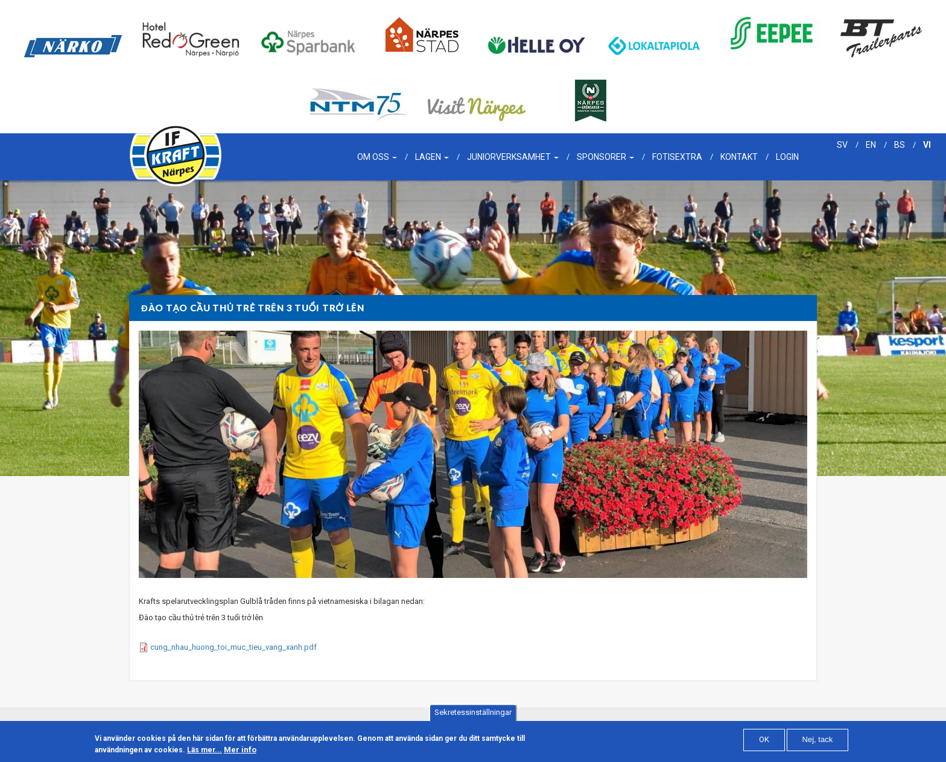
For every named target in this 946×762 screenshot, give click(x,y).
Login (787, 157)
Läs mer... (204, 751)
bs (899, 145)
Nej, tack (817, 740)
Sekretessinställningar (473, 713)
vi (927, 145)
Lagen (432, 157)
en (871, 145)
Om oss (377, 157)
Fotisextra (677, 157)
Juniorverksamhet (513, 157)
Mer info (240, 750)
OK (764, 740)
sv (842, 145)
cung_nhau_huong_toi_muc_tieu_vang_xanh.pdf (233, 647)
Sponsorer (605, 157)
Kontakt (739, 157)
